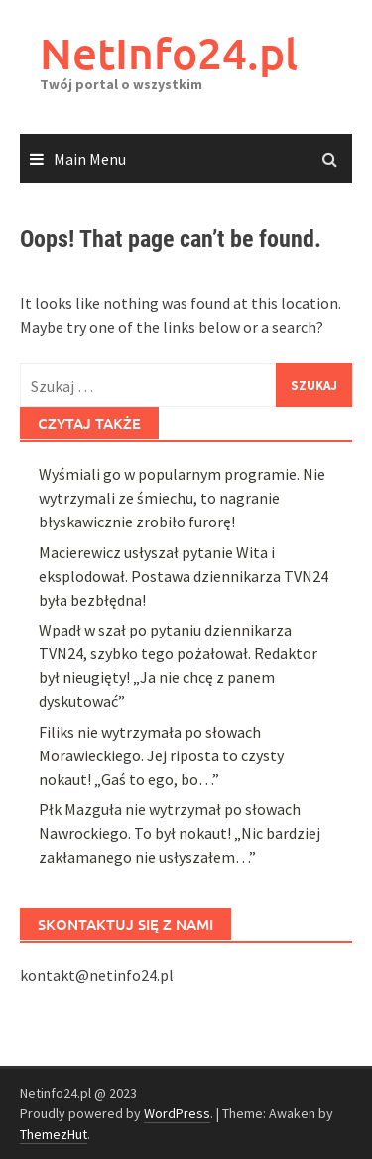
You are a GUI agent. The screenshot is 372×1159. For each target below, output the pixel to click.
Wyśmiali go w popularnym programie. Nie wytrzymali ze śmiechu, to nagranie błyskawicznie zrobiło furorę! (182, 855)
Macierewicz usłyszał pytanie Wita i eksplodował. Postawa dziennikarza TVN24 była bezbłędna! (183, 934)
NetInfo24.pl (169, 53)
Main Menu (90, 159)
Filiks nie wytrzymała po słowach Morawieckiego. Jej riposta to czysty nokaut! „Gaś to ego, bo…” (161, 1113)
